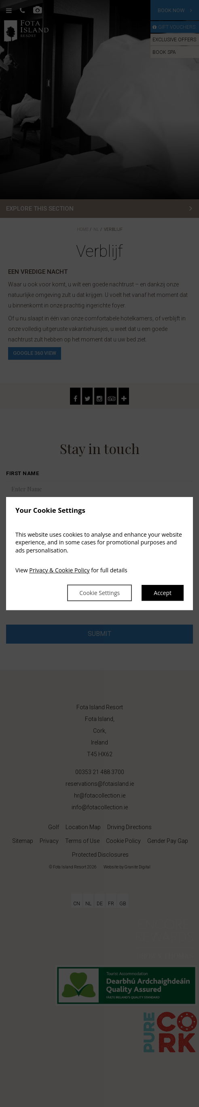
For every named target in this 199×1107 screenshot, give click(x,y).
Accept (162, 593)
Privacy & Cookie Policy (59, 570)
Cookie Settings (99, 593)
